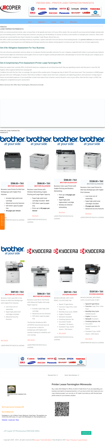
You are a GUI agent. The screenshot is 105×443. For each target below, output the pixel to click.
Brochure (35, 216)
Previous (74, 440)
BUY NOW (4, 340)
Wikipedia (4, 420)
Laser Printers (82, 440)
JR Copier (37, 440)
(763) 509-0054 (46, 440)
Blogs (17, 420)
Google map (11, 420)
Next (68, 440)
